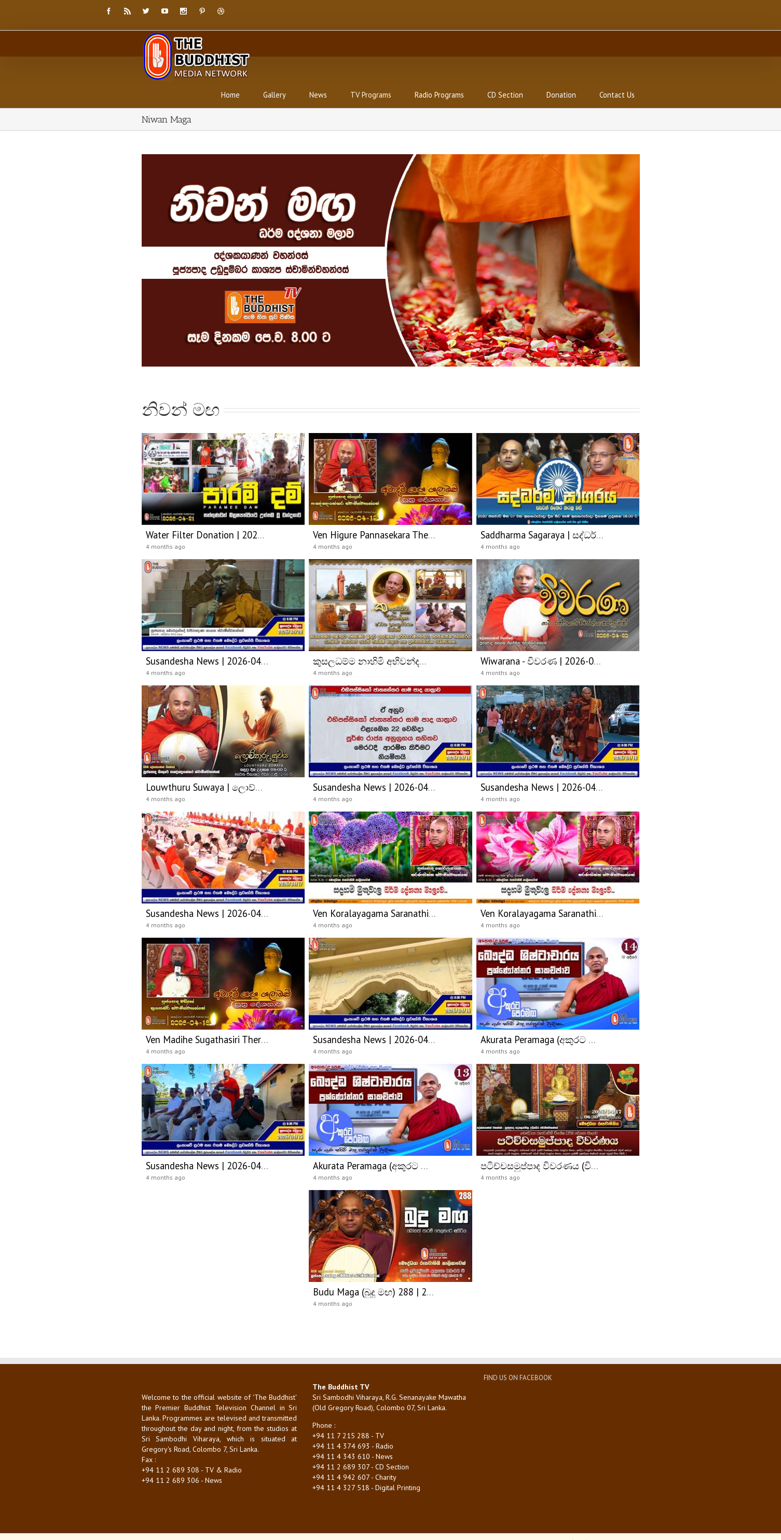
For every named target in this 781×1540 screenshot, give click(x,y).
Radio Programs (439, 95)
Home (230, 95)
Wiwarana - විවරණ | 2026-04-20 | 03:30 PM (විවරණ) (589, 661)
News (318, 95)
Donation (561, 95)
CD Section (505, 95)
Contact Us (617, 95)
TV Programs (370, 95)
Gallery (274, 95)
